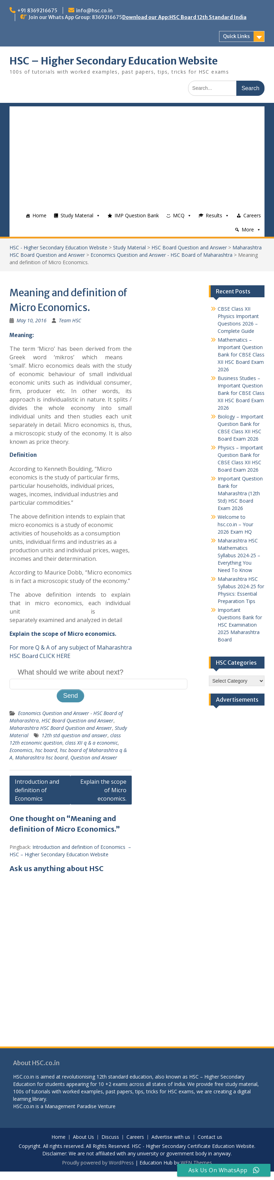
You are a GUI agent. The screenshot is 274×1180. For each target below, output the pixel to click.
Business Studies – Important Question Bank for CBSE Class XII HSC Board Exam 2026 (241, 393)
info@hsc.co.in (94, 10)
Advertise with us (170, 1137)
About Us (83, 1137)
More (248, 229)
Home (39, 215)
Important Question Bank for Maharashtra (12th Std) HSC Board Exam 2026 (240, 493)
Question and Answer (93, 757)
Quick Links (236, 36)
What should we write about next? (70, 672)
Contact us (210, 1137)
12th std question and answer (74, 735)
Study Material (77, 215)
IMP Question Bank (136, 215)
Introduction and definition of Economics (37, 790)
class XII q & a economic (91, 742)
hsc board (46, 750)
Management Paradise (70, 1106)
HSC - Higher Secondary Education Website (58, 247)
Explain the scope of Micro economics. (103, 790)
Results (214, 215)
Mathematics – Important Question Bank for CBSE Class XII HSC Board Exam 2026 (241, 354)
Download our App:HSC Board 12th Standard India (184, 17)
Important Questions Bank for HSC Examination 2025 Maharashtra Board (240, 625)
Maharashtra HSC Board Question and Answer (61, 728)
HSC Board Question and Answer (189, 247)
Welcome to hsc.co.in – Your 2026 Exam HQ (235, 524)
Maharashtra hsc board (41, 757)
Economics (21, 750)
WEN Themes (196, 1162)
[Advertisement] (137, 155)
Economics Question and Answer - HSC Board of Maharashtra (161, 254)
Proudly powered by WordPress (98, 1162)
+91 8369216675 (37, 10)
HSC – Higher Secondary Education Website (114, 61)
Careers (252, 215)
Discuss (110, 1137)
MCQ (179, 215)
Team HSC (70, 320)
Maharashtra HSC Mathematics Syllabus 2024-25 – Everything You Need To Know (239, 555)
